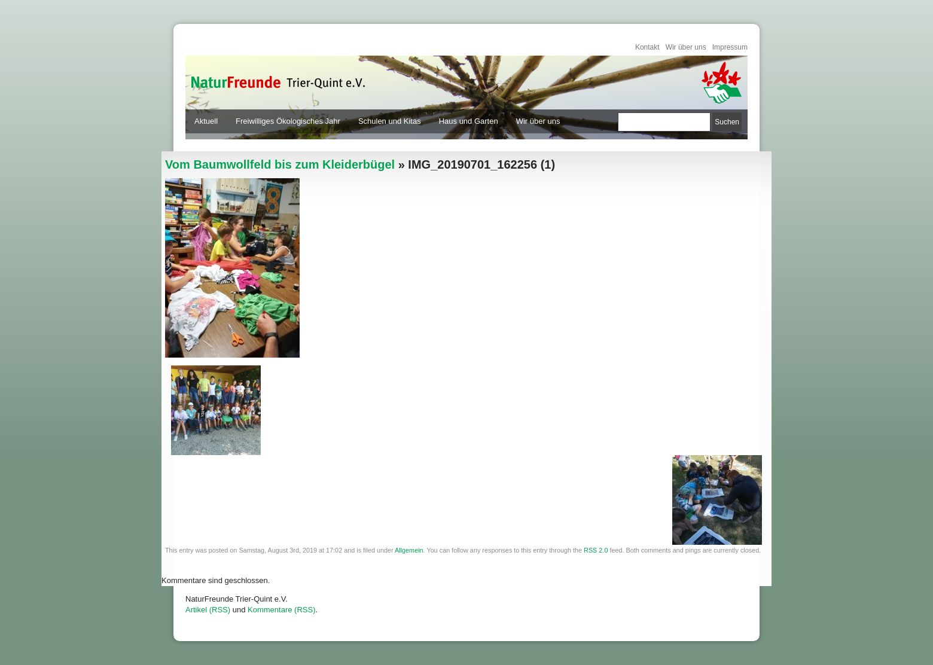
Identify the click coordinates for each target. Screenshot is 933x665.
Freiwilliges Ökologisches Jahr (288, 121)
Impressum (730, 47)
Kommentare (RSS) (281, 609)
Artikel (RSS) (207, 609)
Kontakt (647, 47)
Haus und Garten (468, 121)
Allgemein (409, 550)
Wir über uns (686, 47)
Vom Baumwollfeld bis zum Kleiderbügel (280, 164)
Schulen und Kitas (389, 121)
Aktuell (206, 121)
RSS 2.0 (596, 550)
